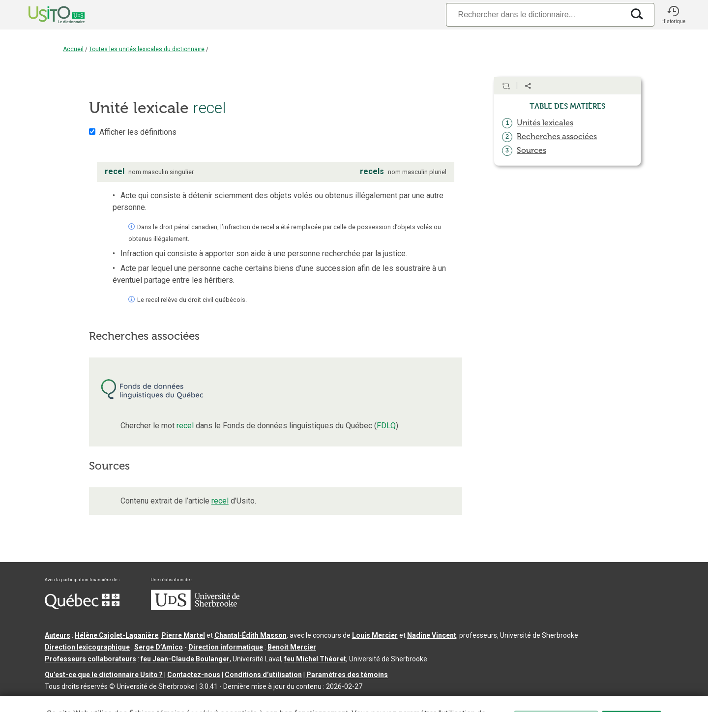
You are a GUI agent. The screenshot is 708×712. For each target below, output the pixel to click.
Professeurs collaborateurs (90, 659)
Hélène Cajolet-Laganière (116, 635)
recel (185, 425)
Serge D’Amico (158, 647)
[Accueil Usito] (45, 15)
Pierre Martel (183, 635)
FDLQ (386, 425)
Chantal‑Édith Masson (250, 635)
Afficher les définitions (138, 132)
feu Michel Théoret (315, 659)
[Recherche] (535, 14)
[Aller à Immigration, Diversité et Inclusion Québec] (82, 607)
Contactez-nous (193, 675)
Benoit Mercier (291, 647)
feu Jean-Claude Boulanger (185, 659)
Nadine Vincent (431, 635)
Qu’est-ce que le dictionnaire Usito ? (104, 675)
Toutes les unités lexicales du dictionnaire (147, 49)
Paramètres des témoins (347, 675)
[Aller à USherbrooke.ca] (195, 608)
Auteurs (57, 635)
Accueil (73, 49)
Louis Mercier (375, 635)
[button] (673, 15)
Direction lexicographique (87, 647)
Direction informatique (225, 647)
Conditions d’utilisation (263, 675)
